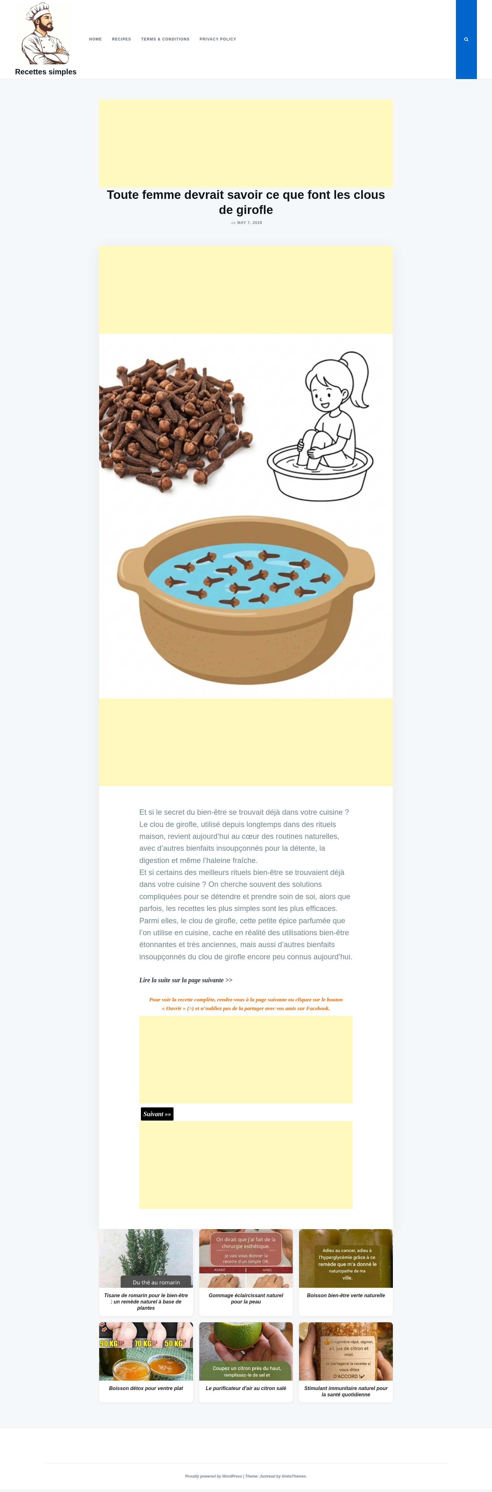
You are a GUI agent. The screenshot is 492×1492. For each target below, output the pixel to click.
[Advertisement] (246, 143)
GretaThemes (294, 1476)
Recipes (121, 39)
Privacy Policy (218, 39)
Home (95, 39)
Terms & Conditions (165, 39)
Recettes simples (46, 71)
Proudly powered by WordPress (214, 1476)
